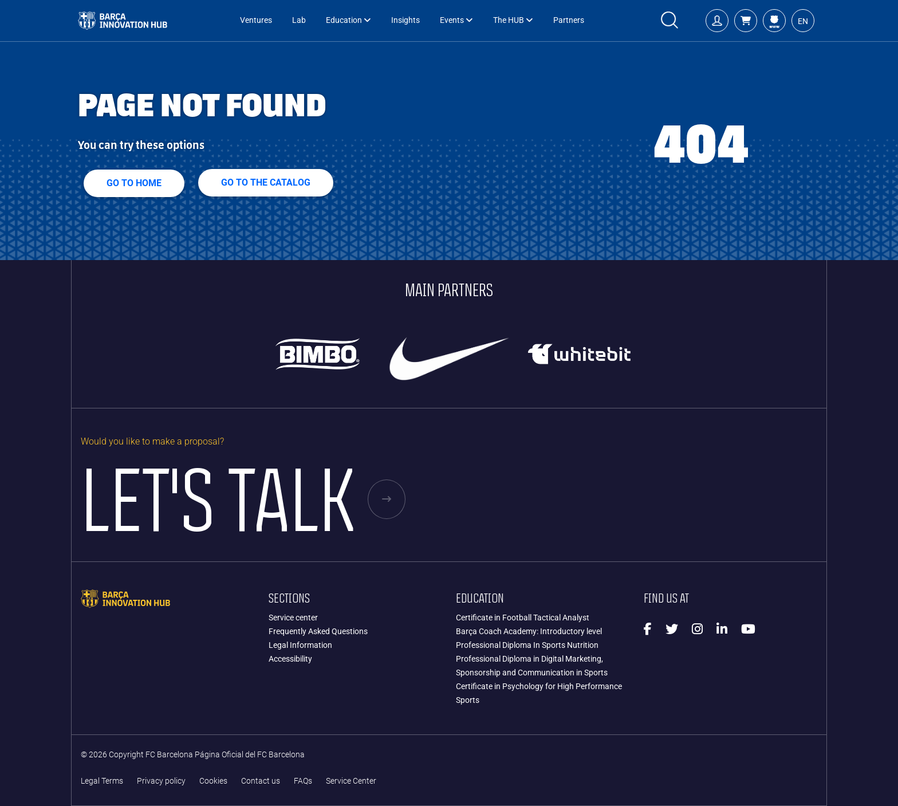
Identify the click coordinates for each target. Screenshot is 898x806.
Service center (293, 617)
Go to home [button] (134, 183)
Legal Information (300, 645)
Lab (299, 20)
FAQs (303, 781)
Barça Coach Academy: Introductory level (529, 631)
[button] (745, 20)
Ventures (256, 20)
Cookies (213, 781)
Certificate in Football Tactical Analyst (522, 617)
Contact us (260, 781)
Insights (405, 20)
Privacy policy (161, 781)
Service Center (351, 781)
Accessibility (290, 658)
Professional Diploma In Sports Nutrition (527, 645)
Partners (568, 20)
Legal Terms (102, 781)
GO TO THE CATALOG (265, 182)
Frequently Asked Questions (318, 631)
